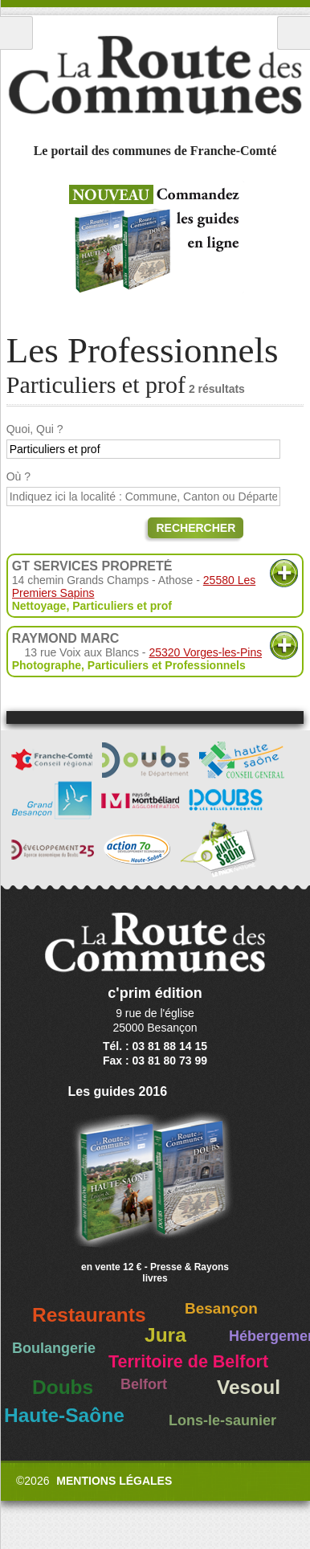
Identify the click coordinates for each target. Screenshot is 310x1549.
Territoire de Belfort (188, 1361)
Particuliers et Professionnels (167, 665)
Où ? (18, 476)
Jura (165, 1335)
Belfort (143, 1384)
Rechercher (195, 527)
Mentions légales (114, 1480)
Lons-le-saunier (222, 1420)
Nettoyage (39, 605)
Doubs (62, 1387)
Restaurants (89, 1315)
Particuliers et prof (122, 605)
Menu (16, 33)
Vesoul (248, 1387)
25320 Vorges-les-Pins (205, 652)
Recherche (293, 33)
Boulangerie (54, 1348)
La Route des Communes (155, 75)
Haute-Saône (64, 1415)
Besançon (221, 1308)
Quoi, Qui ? (34, 429)
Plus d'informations (284, 573)
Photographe (46, 665)
